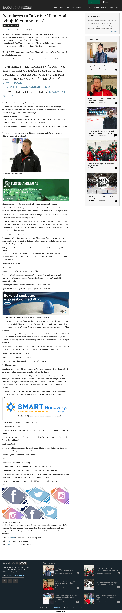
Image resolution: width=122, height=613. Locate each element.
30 (116, 102)
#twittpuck (12, 82)
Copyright (79, 608)
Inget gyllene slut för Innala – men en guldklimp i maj (102, 67)
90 (116, 200)
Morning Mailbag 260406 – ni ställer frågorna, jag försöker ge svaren (101, 132)
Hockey (10, 25)
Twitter (10, 541)
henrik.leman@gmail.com (16, 575)
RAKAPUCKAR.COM (54, 608)
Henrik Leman (9, 30)
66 (118, 602)
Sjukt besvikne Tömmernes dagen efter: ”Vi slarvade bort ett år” (106, 597)
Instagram (11, 544)
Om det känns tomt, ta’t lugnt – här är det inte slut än (102, 197)
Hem (5, 25)
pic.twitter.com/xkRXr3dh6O (26, 86)
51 (116, 70)
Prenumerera (113, 31)
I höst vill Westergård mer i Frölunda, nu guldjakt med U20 (102, 165)
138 (116, 135)
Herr (16, 25)
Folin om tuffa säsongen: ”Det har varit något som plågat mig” (102, 99)
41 (116, 168)
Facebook (11, 538)
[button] (117, 7)
